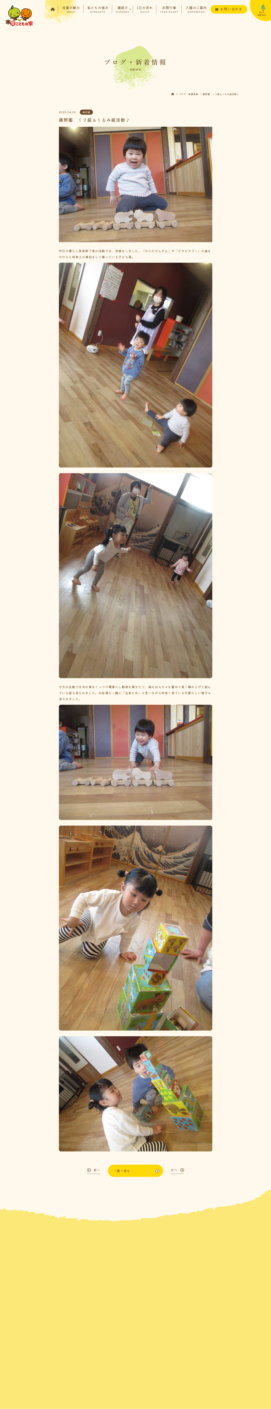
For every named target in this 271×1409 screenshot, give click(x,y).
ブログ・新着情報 (188, 95)
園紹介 (122, 9)
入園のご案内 (196, 9)
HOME (175, 95)
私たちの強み (98, 9)
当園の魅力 (71, 9)
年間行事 (169, 9)
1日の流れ (145, 9)
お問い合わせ (231, 8)
